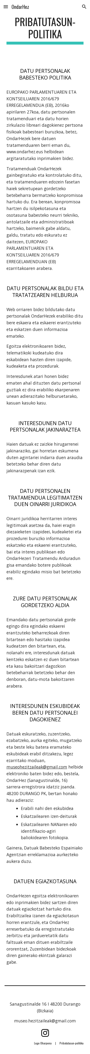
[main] (45, 29)
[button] (6, 6)
